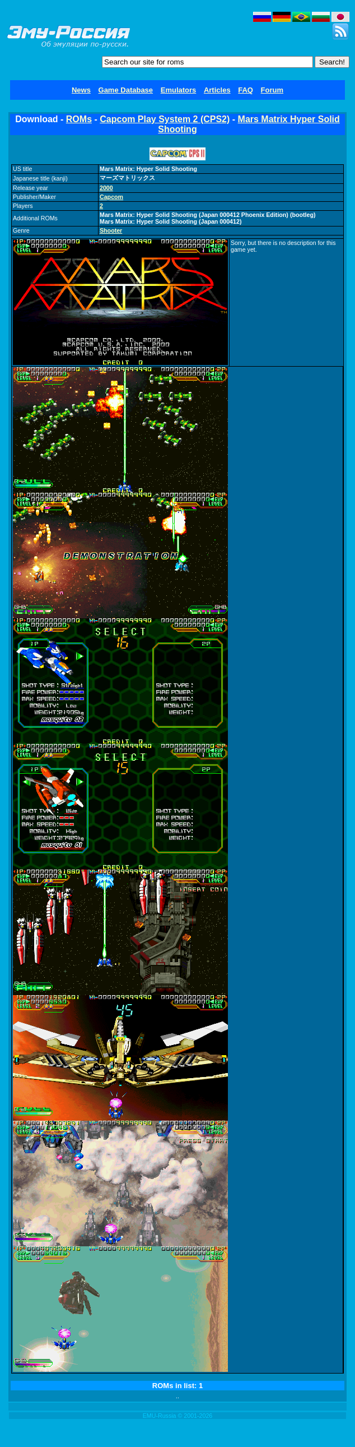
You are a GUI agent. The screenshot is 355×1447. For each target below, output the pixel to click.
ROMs (79, 119)
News (81, 90)
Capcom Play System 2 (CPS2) (165, 119)
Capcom (111, 196)
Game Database (126, 90)
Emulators (179, 90)
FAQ (245, 90)
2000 (106, 187)
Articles (217, 90)
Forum (272, 90)
